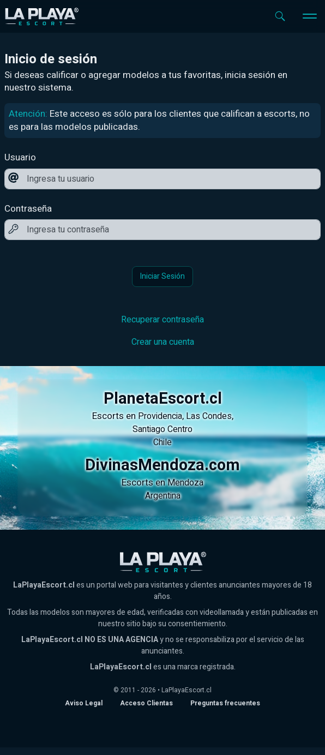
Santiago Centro (162, 429)
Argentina (162, 495)
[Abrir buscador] (280, 16)
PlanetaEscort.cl (163, 398)
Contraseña (28, 208)
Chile (162, 442)
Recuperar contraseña (162, 319)
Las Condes (209, 416)
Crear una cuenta (162, 342)
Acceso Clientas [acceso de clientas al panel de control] (146, 703)
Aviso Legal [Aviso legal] (84, 703)
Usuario (20, 157)
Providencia (160, 416)
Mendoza (185, 482)
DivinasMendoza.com (162, 465)
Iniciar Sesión (162, 276)
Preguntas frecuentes (225, 703)
